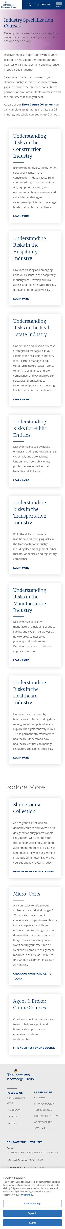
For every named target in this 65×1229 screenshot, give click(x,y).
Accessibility (43, 1122)
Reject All (32, 1213)
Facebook (13, 1110)
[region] (32, 1198)
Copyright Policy (46, 1116)
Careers (39, 1098)
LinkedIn (12, 1117)
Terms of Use (43, 1110)
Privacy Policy (44, 1104)
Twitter (12, 1123)
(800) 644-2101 (36, 1160)
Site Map (39, 1128)
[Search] (30, 4)
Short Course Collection (37, 104)
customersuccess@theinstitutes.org (32, 1152)
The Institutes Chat (16, 1100)
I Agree (32, 1222)
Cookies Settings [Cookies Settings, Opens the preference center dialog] (32, 1203)
